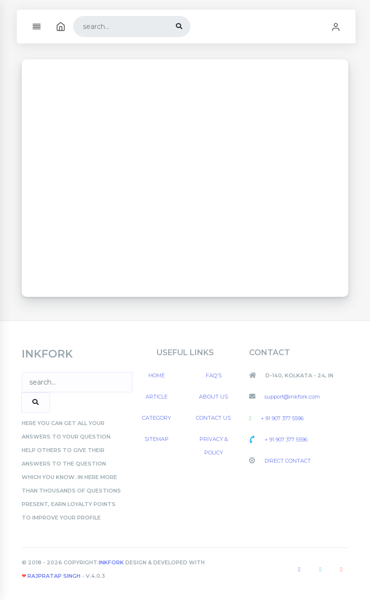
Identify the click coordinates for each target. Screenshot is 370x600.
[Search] (121, 26)
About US (213, 396)
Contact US (213, 417)
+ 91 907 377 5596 (281, 418)
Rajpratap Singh (53, 576)
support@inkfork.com (291, 396)
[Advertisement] (185, 178)
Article (156, 396)
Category (156, 417)
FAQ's (214, 375)
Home (156, 375)
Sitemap (157, 439)
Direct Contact (287, 460)
